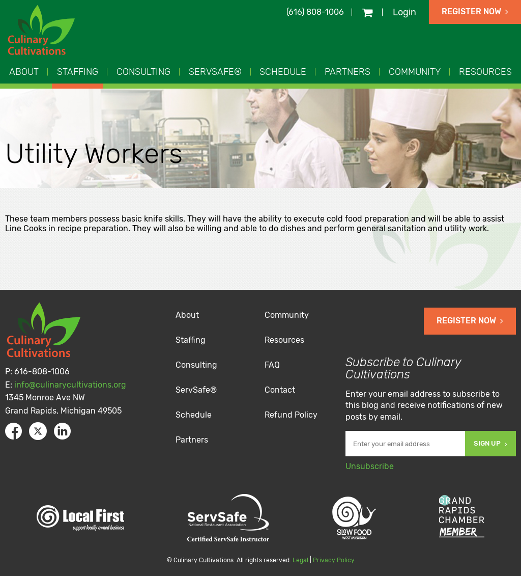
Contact (280, 390)
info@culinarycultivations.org (70, 385)
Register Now (475, 11)
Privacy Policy (334, 560)
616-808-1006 (42, 371)
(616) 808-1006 (315, 12)
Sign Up (490, 443)
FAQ (272, 365)
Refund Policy (291, 415)
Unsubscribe (369, 466)
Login (404, 12)
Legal (300, 560)
